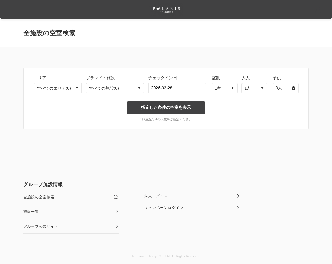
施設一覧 (71, 211)
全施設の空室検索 (71, 197)
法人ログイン (192, 196)
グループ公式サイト (71, 226)
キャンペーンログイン (192, 207)
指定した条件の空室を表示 (166, 107)
